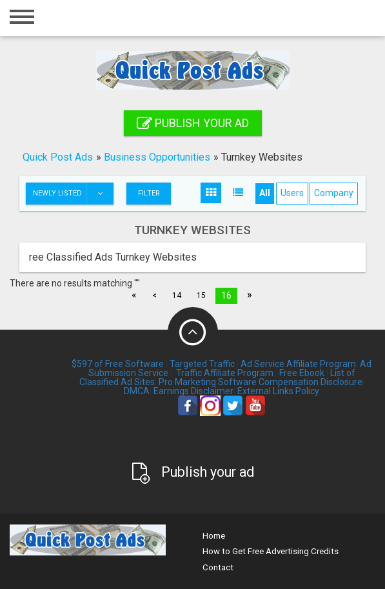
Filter (149, 193)
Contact (217, 567)
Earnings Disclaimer (193, 391)
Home (213, 536)
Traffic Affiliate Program (224, 373)
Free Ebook (301, 373)
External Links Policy (278, 391)
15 (201, 295)
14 (176, 295)
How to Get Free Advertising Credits (270, 551)
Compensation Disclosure (310, 382)
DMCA (137, 391)
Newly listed (73, 193)
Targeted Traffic (202, 364)
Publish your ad (193, 123)
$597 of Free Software (118, 364)
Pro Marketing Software (208, 382)
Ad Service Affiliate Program (298, 364)
